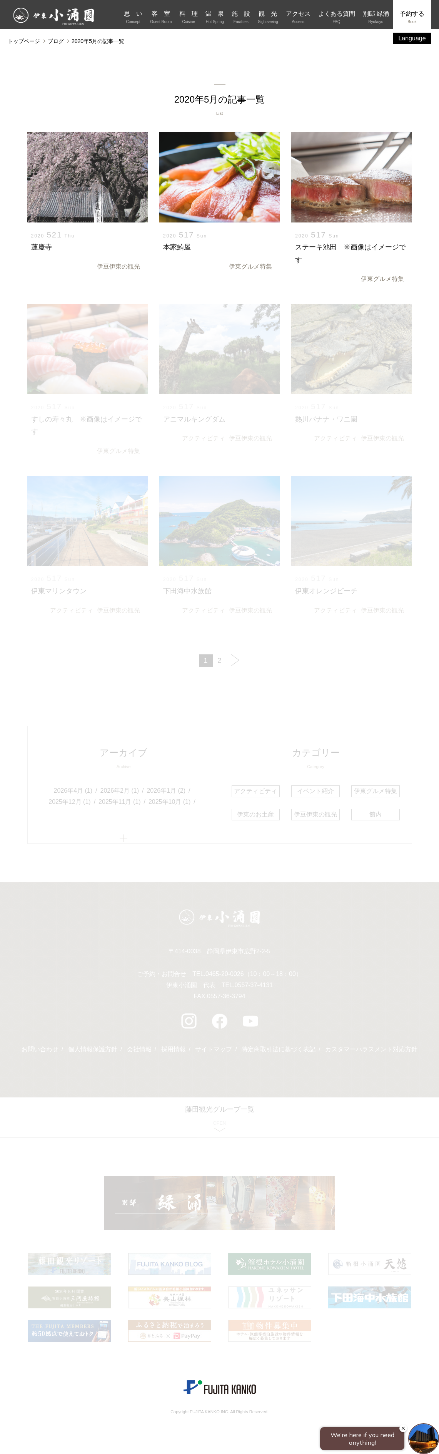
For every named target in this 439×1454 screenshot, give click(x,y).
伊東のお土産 (255, 814)
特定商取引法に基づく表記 (278, 1049)
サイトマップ (213, 1049)
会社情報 (139, 1049)
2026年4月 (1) (73, 790)
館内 (375, 814)
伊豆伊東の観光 (118, 266)
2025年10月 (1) (169, 801)
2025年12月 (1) (69, 801)
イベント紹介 (315, 791)
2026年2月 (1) (119, 790)
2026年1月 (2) (166, 790)
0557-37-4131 (254, 985)
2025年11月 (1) (119, 801)
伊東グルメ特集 (250, 266)
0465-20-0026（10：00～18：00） (253, 974)
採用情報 (173, 1049)
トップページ (24, 41)
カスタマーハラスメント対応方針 (371, 1049)
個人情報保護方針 (92, 1049)
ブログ (56, 41)
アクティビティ (203, 438)
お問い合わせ (40, 1049)
